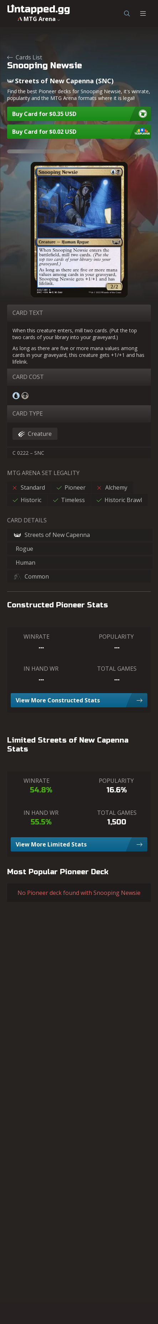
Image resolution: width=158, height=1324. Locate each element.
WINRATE (37, 636)
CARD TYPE (27, 413)
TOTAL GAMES (117, 668)
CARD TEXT (27, 313)
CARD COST (28, 377)
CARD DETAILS (27, 520)
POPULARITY (116, 636)
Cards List (24, 57)
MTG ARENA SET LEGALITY (43, 473)
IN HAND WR (41, 668)
